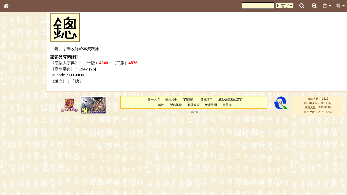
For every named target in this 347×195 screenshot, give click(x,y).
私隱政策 (194, 104)
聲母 (11, 145)
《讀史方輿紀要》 (20, 175)
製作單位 (176, 104)
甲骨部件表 (15, 83)
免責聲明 (211, 104)
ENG (24, 59)
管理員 (194, 111)
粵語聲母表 (15, 113)
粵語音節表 (15, 108)
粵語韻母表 (15, 118)
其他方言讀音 (16, 155)
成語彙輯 (13, 180)
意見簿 (227, 104)
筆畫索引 (13, 78)
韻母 (18, 145)
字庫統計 (189, 99)
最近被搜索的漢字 (230, 99)
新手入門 (154, 99)
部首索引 (13, 72)
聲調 (26, 145)
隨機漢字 (207, 99)
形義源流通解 (16, 93)
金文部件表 (15, 88)
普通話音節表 (16, 150)
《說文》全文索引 (20, 170)
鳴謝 (161, 104)
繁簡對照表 (15, 185)
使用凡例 (171, 99)
